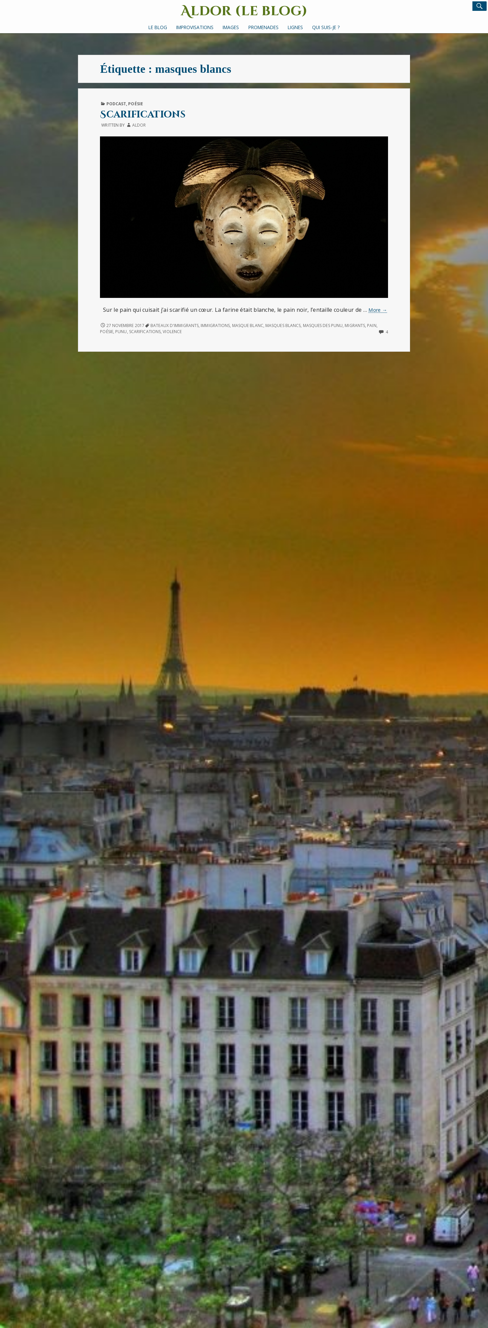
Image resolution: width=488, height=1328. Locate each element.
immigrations (215, 325)
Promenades (263, 27)
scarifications (145, 331)
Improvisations (195, 27)
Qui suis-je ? (326, 27)
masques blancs (283, 325)
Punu (121, 331)
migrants (355, 325)
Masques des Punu (323, 325)
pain (371, 325)
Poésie (135, 104)
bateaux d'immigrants (174, 325)
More (377, 310)
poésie (106, 331)
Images (231, 27)
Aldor (139, 125)
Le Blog (157, 27)
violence (172, 331)
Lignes (295, 27)
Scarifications (142, 114)
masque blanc (247, 325)
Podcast (116, 104)
